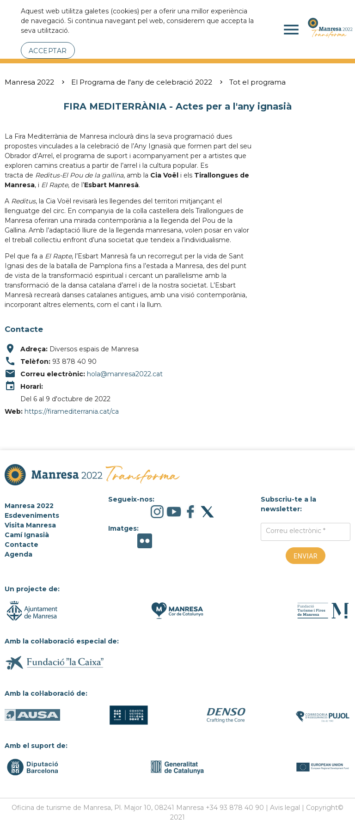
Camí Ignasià (27, 535)
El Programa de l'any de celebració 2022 (141, 82)
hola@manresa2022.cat (125, 374)
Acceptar (48, 51)
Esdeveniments (32, 515)
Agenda (18, 554)
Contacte (21, 544)
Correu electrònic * (295, 531)
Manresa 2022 (29, 82)
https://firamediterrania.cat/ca (71, 411)
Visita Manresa (30, 525)
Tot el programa (257, 82)
